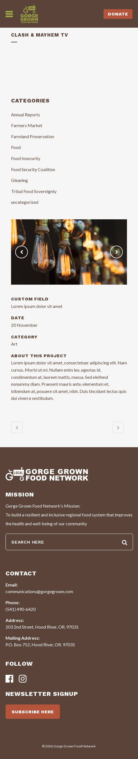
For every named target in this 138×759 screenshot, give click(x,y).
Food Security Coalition (33, 169)
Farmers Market (26, 125)
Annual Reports (25, 114)
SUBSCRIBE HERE (33, 711)
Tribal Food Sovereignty (34, 191)
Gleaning (19, 180)
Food (16, 147)
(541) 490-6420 (21, 609)
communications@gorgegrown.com (39, 591)
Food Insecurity (25, 158)
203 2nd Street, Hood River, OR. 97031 (42, 626)
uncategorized (24, 202)
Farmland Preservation (32, 136)
